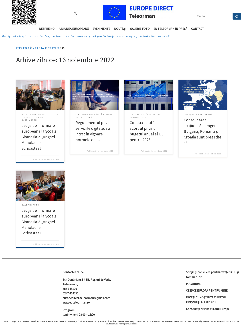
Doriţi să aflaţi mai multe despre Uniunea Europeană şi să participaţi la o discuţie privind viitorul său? (86, 36)
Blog (35, 47)
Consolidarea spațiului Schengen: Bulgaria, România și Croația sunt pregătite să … (202, 131)
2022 (43, 47)
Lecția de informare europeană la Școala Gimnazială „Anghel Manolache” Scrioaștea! (39, 137)
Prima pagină (23, 47)
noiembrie (54, 47)
